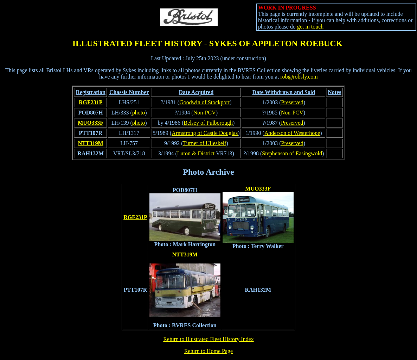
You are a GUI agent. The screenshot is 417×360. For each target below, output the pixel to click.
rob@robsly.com (299, 77)
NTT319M (90, 143)
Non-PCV (204, 113)
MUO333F (90, 123)
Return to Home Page (208, 351)
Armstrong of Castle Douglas (205, 133)
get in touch (310, 27)
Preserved (292, 102)
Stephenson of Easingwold (292, 153)
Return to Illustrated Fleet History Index (208, 339)
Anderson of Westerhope (292, 133)
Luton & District (196, 153)
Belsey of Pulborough (208, 123)
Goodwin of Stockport (204, 102)
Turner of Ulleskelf (204, 143)
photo (138, 113)
